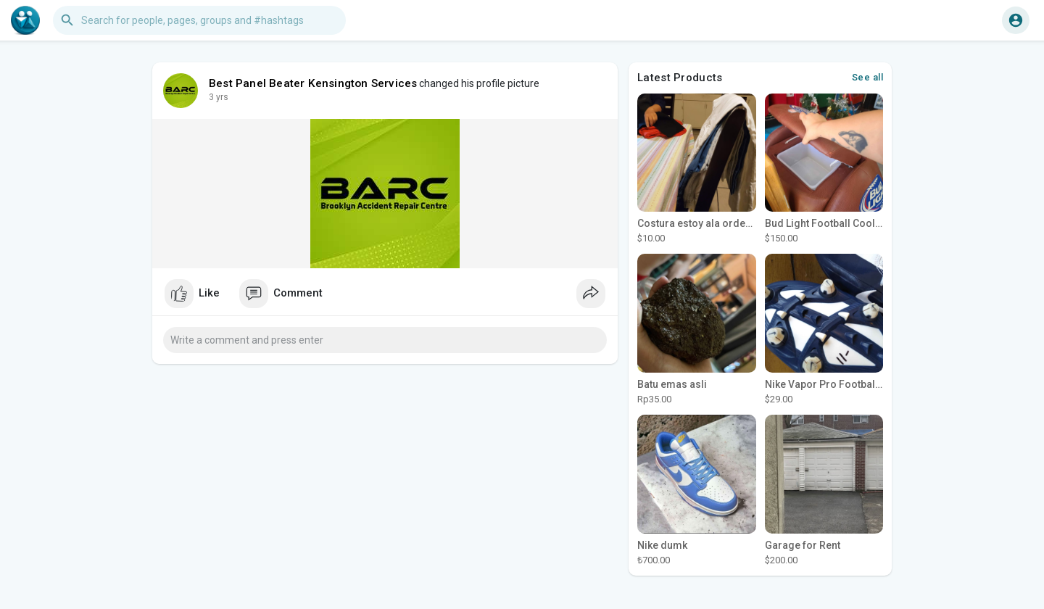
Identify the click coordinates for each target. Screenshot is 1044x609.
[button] (199, 20)
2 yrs (218, 97)
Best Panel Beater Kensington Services (313, 83)
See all (868, 77)
